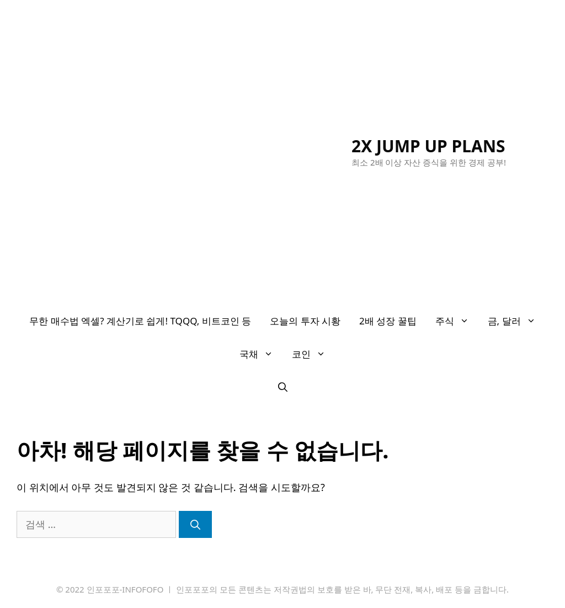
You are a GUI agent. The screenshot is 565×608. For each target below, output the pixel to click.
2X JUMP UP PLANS (428, 146)
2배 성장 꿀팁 (388, 320)
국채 (260, 354)
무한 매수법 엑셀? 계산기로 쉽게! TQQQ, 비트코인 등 (140, 320)
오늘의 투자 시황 (305, 320)
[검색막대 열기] (283, 387)
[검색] (195, 524)
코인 (313, 354)
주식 (456, 321)
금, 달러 (516, 321)
